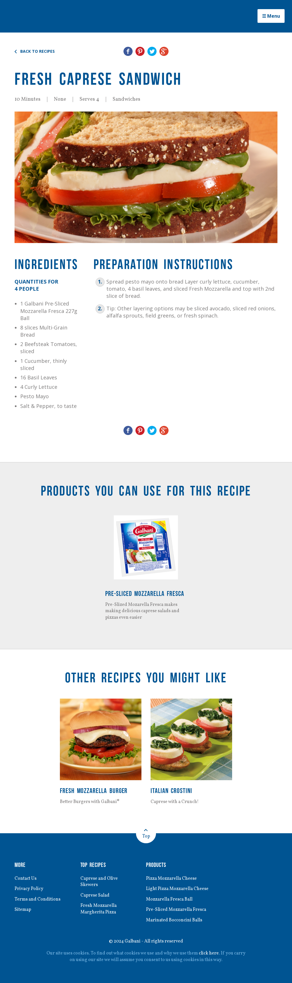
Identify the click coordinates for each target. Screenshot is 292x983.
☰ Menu (271, 16)
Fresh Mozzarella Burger (93, 790)
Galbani (38, 16)
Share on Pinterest (140, 51)
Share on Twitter (152, 51)
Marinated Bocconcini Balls (174, 920)
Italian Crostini (171, 790)
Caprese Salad (95, 895)
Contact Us (25, 878)
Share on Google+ (164, 51)
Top (146, 836)
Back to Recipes (37, 51)
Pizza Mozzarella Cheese (171, 878)
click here (209, 953)
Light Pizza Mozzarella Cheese (177, 889)
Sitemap (23, 910)
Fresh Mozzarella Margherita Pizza (98, 909)
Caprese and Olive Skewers (99, 881)
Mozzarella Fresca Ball (169, 899)
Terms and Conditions (37, 899)
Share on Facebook (128, 51)
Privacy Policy (29, 889)
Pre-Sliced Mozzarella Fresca (144, 593)
